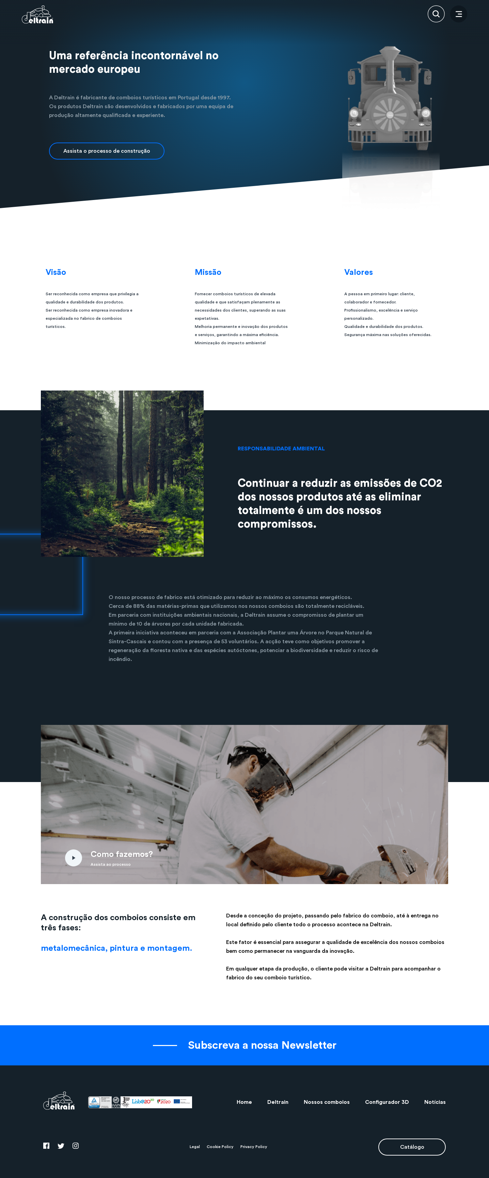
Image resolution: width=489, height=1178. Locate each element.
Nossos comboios (327, 1102)
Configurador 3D (387, 1102)
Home (244, 1102)
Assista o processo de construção (106, 151)
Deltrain (277, 1102)
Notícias (435, 1102)
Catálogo (412, 1147)
